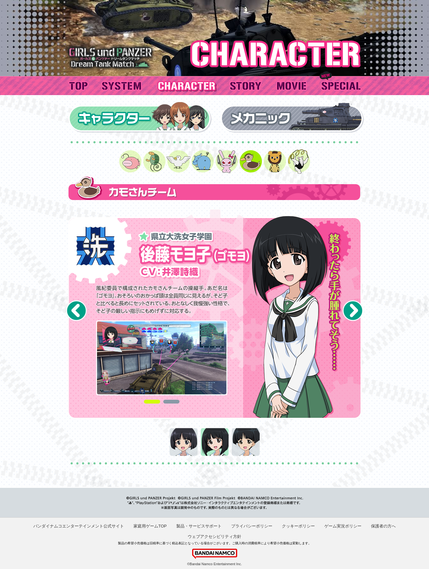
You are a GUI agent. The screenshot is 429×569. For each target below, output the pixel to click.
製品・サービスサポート (199, 526)
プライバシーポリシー (251, 526)
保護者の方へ (383, 526)
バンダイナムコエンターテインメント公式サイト (78, 526)
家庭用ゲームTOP (150, 526)
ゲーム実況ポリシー (342, 526)
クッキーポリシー (298, 526)
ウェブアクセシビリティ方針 (214, 536)
